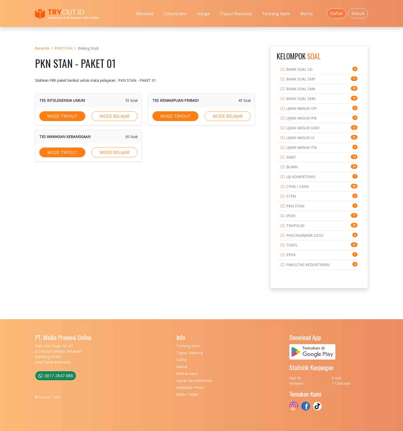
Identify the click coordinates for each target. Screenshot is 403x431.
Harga (203, 13)
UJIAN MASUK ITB (301, 147)
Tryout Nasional (235, 13)
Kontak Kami (187, 373)
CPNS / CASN (297, 186)
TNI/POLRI (295, 225)
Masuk (358, 13)
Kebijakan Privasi (190, 387)
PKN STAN (63, 48)
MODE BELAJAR (115, 116)
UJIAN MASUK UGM (302, 127)
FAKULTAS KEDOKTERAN (307, 264)
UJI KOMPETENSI (300, 176)
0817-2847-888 (55, 376)
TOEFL (292, 245)
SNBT (291, 157)
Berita (306, 13)
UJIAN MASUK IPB (301, 118)
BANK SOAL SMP (300, 79)
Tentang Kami (276, 13)
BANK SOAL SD (299, 69)
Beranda (144, 13)
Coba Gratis (175, 13)
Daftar (336, 13)
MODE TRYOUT (62, 116)
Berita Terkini (187, 394)
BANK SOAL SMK (300, 98)
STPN (291, 196)
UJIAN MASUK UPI (301, 108)
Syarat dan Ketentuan (194, 380)
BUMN (292, 166)
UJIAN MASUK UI (300, 137)
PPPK (291, 254)
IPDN (290, 215)
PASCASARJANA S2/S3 (304, 235)
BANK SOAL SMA (300, 88)
